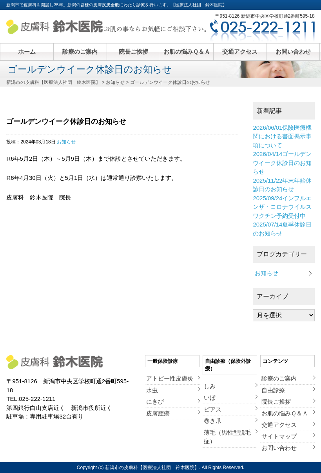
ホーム (27, 51)
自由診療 (273, 390)
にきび (155, 401)
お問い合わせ (293, 51)
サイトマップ (279, 436)
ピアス (212, 409)
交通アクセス (240, 51)
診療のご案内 (80, 51)
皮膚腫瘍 (158, 413)
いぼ (210, 397)
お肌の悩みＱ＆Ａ (186, 51)
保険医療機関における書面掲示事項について (282, 136)
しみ (210, 386)
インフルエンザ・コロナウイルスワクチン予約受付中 (282, 207)
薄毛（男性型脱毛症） (227, 437)
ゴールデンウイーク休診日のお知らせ (282, 162)
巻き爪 (212, 420)
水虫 (152, 390)
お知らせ (66, 142)
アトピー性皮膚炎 (169, 378)
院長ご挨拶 (133, 51)
